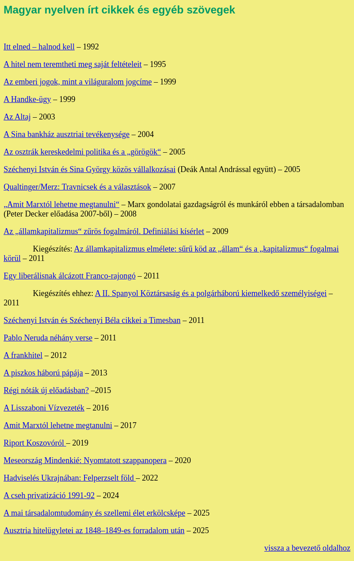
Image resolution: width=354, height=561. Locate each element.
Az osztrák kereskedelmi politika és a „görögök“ (82, 151)
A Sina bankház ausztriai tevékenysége (67, 134)
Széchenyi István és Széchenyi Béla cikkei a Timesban (92, 320)
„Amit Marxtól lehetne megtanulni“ (61, 204)
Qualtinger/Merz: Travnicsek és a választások (77, 186)
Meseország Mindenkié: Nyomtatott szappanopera (85, 460)
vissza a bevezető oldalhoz (307, 547)
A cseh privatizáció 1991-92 (49, 495)
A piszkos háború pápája (43, 372)
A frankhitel (23, 355)
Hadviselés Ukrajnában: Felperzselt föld (70, 477)
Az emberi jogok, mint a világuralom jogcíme (78, 81)
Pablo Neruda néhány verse (48, 337)
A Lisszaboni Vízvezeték (44, 407)
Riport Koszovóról (35, 442)
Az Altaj (17, 116)
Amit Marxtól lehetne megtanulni (58, 425)
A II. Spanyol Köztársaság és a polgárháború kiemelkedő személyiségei (211, 293)
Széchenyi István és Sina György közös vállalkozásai (90, 169)
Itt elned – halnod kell (39, 46)
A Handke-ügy (27, 99)
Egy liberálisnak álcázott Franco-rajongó (69, 275)
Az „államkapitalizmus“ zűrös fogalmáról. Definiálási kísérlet (104, 231)
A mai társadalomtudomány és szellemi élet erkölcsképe (94, 512)
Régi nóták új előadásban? (46, 390)
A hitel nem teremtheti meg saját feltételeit (73, 64)
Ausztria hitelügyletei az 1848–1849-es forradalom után (94, 530)
